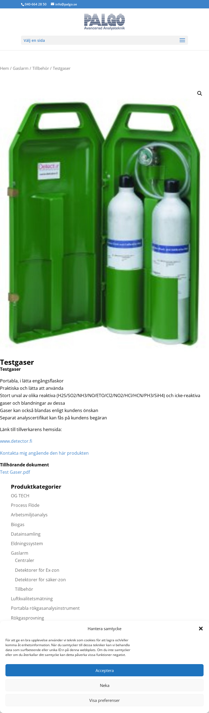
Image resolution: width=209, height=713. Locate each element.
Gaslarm (21, 68)
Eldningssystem (27, 543)
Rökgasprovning (27, 618)
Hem (4, 68)
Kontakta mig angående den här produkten (44, 453)
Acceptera (105, 670)
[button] (201, 628)
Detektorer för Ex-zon (37, 570)
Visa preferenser (104, 700)
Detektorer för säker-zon (40, 580)
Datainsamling (26, 534)
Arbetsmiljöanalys (29, 515)
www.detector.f (16, 441)
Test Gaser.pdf (15, 472)
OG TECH (20, 496)
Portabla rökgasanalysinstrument (45, 608)
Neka (104, 685)
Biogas (17, 524)
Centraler (24, 560)
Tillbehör (40, 68)
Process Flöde (25, 505)
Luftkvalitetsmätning (32, 599)
